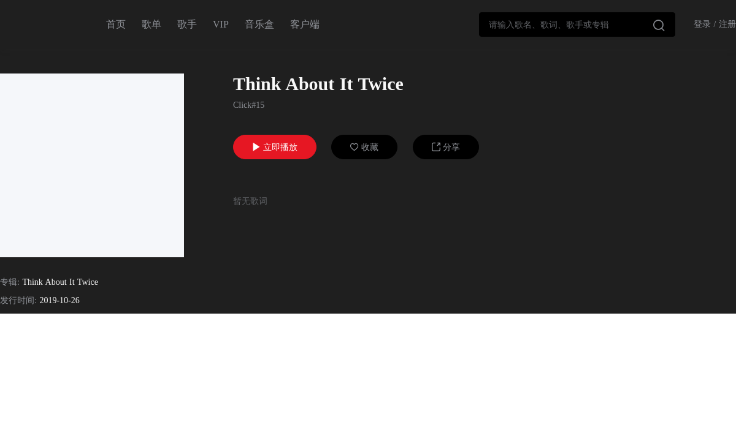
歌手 (187, 24)
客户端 (305, 24)
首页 (116, 24)
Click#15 (248, 105)
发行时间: (18, 300)
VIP (221, 24)
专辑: (10, 282)
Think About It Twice (60, 282)
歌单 (151, 24)
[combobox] (577, 24)
